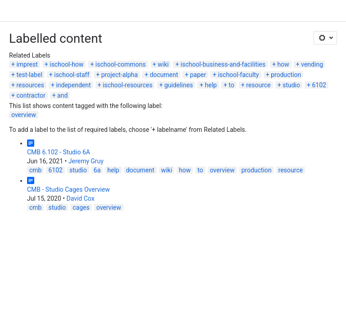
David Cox (80, 198)
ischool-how (66, 64)
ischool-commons (121, 64)
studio (291, 85)
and (62, 95)
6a (97, 170)
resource (258, 85)
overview (23, 114)
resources (30, 85)
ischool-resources (127, 85)
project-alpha (119, 74)
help (211, 85)
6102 (319, 85)
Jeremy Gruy (86, 161)
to (231, 85)
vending (312, 64)
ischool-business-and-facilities (223, 64)
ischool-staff (71, 74)
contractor (30, 95)
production (286, 74)
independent (73, 85)
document (164, 74)
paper (198, 74)
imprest (26, 64)
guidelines (178, 85)
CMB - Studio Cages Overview (68, 189)
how (283, 64)
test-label (29, 74)
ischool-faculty (238, 74)
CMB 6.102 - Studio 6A (58, 152)
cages (81, 207)
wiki (163, 64)
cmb (35, 170)
